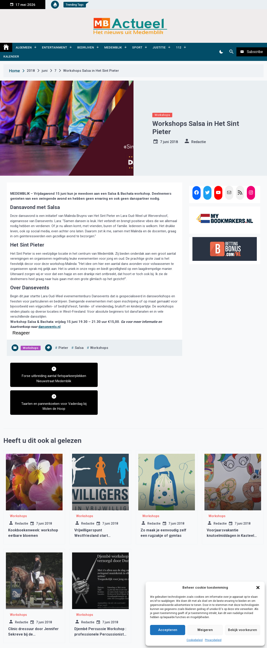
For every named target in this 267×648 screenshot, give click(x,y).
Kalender (11, 56)
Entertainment (54, 47)
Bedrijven (85, 47)
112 (178, 47)
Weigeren (205, 630)
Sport (137, 47)
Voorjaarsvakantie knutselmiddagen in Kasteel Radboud (230, 507)
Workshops (162, 115)
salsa (79, 348)
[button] (258, 587)
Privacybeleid (213, 640)
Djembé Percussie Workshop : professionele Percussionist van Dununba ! (100, 606)
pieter (63, 348)
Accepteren (167, 630)
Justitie (159, 47)
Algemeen (24, 47)
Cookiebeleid (195, 640)
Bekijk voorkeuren (242, 630)
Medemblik (113, 47)
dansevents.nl (49, 327)
